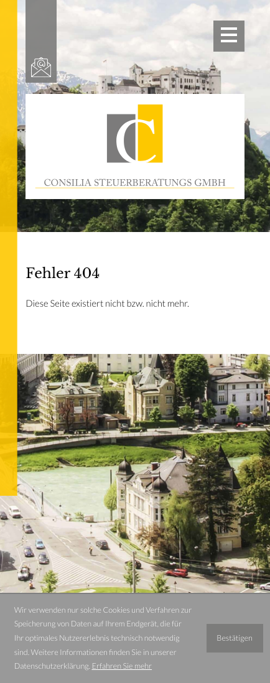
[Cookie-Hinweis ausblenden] (235, 638)
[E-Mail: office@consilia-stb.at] (41, 67)
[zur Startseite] (135, 146)
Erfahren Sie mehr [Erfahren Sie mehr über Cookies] (121, 666)
